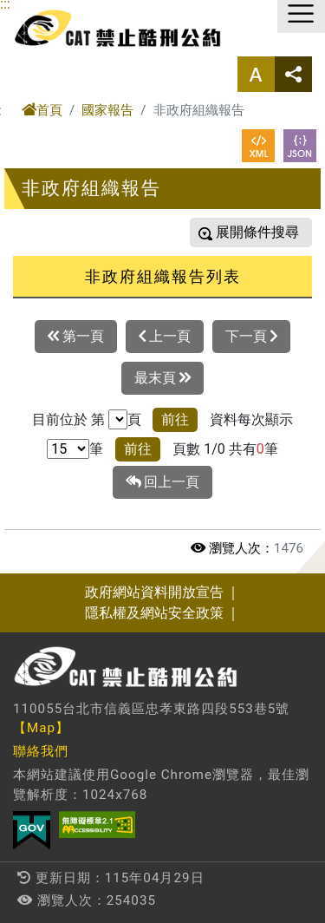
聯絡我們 (40, 751)
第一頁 (76, 336)
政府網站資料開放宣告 (154, 592)
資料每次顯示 (251, 419)
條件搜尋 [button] (269, 232)
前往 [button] (175, 419)
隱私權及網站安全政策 (154, 613)
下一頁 (251, 336)
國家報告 (107, 110)
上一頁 (165, 336)
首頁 (42, 110)
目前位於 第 (68, 419)
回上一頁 (163, 482)
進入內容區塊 (41, 10)
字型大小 (256, 74)
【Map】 (41, 728)
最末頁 (162, 378)
